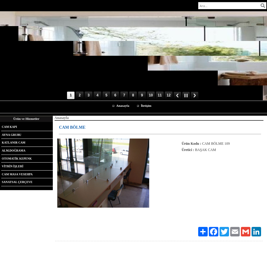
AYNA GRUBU (11, 134)
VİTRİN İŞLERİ (12, 166)
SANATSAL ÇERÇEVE (17, 182)
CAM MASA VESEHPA (17, 174)
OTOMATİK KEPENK (17, 158)
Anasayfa (122, 105)
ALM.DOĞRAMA (14, 150)
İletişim (146, 105)
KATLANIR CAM (14, 142)
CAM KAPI (9, 126)
